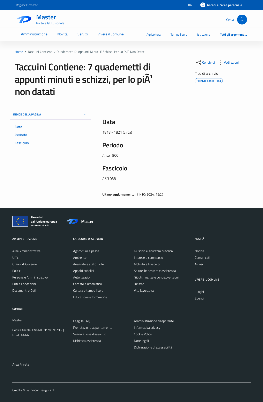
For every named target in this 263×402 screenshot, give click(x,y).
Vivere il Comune (111, 34)
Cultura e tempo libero (88, 290)
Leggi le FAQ (81, 320)
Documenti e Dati (24, 290)
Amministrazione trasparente (154, 320)
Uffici (15, 257)
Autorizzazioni (82, 277)
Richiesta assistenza (87, 340)
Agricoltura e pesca (86, 250)
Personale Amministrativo (30, 277)
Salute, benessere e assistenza (155, 270)
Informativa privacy (147, 327)
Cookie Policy (143, 334)
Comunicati (202, 257)
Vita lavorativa (144, 290)
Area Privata (20, 364)
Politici (16, 270)
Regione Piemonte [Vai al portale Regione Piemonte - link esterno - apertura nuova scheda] (27, 5)
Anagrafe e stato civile (88, 264)
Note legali (141, 340)
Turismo (139, 283)
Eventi (199, 298)
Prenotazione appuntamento (92, 327)
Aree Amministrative (26, 250)
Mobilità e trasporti (147, 264)
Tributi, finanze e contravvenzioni (156, 277)
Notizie (199, 250)
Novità (62, 34)
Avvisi (199, 264)
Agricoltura (153, 34)
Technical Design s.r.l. (40, 390)
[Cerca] (242, 19)
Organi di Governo (24, 264)
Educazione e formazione (90, 297)
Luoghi (199, 291)
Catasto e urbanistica (87, 283)
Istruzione (203, 34)
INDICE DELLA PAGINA (50, 114)
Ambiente (80, 257)
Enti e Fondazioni (24, 283)
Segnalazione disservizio (89, 334)
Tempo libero (179, 34)
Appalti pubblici (83, 270)
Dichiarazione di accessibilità (153, 347)
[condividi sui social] (205, 62)
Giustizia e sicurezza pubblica (153, 250)
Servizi (82, 34)
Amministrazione (34, 34)
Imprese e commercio (148, 257)
